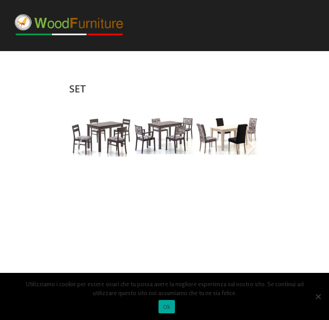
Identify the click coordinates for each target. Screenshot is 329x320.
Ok (167, 307)
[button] (78, 147)
